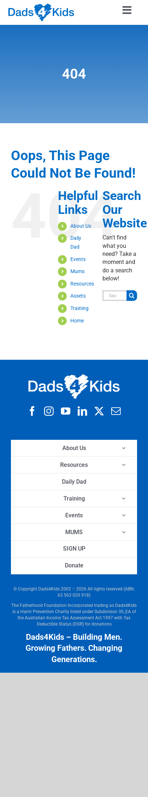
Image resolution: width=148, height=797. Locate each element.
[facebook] (32, 411)
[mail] (116, 411)
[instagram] (49, 411)
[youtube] (65, 411)
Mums (77, 271)
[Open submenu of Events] (123, 515)
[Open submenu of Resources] (123, 465)
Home (77, 321)
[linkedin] (82, 411)
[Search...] (114, 295)
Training (79, 308)
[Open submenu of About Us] (123, 448)
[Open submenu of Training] (123, 498)
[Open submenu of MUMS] (123, 532)
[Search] (131, 295)
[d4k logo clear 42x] (41, 6)
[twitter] (99, 411)
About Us (80, 226)
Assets (78, 296)
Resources (82, 284)
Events (78, 259)
